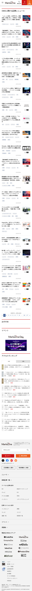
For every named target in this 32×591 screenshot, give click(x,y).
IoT (8, 244)
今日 (9, 361)
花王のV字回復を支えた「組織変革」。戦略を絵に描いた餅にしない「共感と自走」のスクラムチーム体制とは (17, 428)
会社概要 (9, 572)
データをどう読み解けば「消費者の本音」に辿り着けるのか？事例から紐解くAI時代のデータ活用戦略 (17, 421)
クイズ (18, 512)
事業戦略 (16, 79)
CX (13, 66)
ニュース (12, 24)
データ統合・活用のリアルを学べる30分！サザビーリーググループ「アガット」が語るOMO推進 (11, 193)
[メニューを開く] (2, 2)
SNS (3, 79)
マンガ (3, 512)
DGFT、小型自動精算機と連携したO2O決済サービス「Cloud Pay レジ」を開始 (11, 239)
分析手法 (4, 52)
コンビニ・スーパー (9, 137)
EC (6, 79)
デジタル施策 (5, 496)
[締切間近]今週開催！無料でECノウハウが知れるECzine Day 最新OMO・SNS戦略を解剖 (11, 74)
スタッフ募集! (10, 565)
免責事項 (9, 570)
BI (17, 167)
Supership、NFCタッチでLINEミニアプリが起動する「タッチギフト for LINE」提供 (11, 224)
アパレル (4, 94)
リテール (13, 124)
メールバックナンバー (8, 463)
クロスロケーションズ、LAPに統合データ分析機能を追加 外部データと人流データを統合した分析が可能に (11, 268)
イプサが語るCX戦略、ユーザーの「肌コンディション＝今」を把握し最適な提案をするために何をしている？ (11, 61)
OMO (17, 24)
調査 (18, 509)
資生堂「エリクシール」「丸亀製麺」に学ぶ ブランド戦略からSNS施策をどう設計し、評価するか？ (17, 407)
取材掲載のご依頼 (23, 467)
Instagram (4, 153)
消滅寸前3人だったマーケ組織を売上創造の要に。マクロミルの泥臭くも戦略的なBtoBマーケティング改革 (17, 395)
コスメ (3, 49)
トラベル (4, 273)
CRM (3, 167)
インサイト (5, 499)
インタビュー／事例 (6, 185)
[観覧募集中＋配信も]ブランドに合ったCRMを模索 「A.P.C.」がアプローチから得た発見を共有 (11, 299)
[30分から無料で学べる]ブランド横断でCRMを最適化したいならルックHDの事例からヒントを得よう (11, 284)
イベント (5, 522)
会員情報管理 (10, 568)
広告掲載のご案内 (8, 467)
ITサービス (4, 231)
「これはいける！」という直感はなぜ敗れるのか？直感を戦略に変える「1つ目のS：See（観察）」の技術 (17, 374)
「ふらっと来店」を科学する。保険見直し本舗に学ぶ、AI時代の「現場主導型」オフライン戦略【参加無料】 (11, 18)
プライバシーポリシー (12, 577)
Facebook (8, 150)
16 (24, 315)
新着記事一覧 (7, 480)
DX (2, 489)
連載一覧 (4, 515)
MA (12, 216)
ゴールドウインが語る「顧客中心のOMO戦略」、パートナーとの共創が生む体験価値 (11, 90)
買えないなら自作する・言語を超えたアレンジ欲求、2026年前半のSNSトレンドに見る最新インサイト (17, 381)
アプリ (3, 36)
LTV (13, 36)
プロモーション (5, 24)
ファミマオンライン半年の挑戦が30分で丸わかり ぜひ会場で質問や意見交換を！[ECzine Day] (11, 132)
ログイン (8, 456)
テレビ (3, 492)
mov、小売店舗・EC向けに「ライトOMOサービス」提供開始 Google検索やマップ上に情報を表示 (11, 119)
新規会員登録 (23, 456)
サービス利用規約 (11, 575)
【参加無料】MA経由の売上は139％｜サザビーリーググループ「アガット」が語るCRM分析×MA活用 (11, 162)
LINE (13, 228)
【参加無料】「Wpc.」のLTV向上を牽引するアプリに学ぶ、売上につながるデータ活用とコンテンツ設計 (11, 32)
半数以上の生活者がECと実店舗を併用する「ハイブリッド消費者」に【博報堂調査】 (11, 105)
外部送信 (9, 579)
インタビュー (5, 509)
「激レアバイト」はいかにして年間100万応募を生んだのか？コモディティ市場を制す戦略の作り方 (17, 414)
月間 (23, 361)
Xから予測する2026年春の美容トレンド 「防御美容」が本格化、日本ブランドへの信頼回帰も (17, 367)
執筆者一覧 (20, 515)
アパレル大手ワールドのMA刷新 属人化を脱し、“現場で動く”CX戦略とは (11, 209)
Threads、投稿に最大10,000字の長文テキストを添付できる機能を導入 (12, 147)
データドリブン (5, 97)
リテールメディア (5, 259)
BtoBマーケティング (22, 489)
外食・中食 (10, 273)
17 (27, 315)
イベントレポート (10, 49)
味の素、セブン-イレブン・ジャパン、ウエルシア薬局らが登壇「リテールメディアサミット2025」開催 (11, 252)
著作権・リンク (10, 563)
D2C (11, 183)
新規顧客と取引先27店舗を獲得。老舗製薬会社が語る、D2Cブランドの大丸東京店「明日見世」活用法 (11, 178)
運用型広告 (4, 276)
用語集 (5, 527)
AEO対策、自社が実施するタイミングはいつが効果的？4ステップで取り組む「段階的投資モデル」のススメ (17, 388)
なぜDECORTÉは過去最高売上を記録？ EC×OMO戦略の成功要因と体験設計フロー (11, 45)
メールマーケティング (6, 213)
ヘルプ (8, 560)
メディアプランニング (23, 499)
